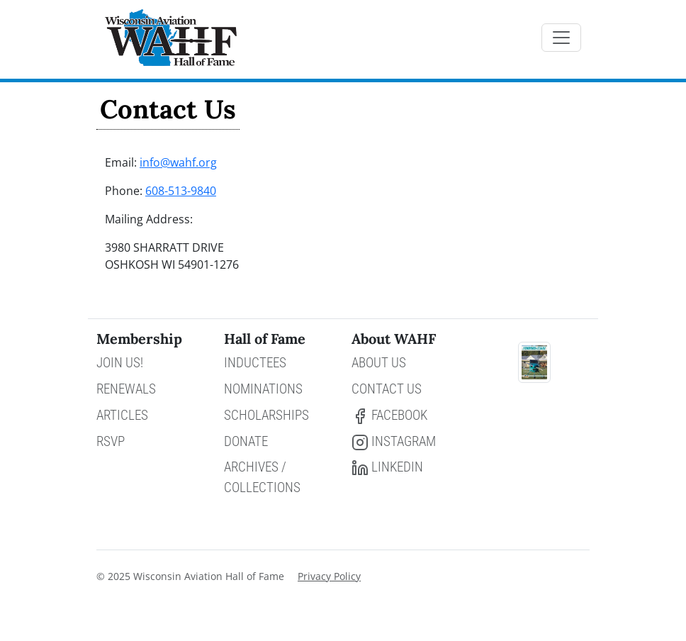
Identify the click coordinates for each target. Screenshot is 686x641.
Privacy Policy (329, 576)
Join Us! (119, 363)
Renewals (126, 389)
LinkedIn (387, 467)
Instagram (394, 442)
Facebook (389, 416)
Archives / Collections (262, 477)
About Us (379, 363)
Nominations (263, 389)
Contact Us (387, 389)
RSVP (110, 441)
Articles (122, 415)
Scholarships (266, 415)
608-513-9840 (180, 191)
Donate (246, 441)
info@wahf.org (178, 162)
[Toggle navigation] (561, 37)
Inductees (255, 363)
